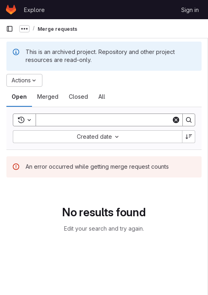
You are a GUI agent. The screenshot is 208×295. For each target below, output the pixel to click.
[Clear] (176, 120)
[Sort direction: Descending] (188, 136)
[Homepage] (11, 9)
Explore (34, 9)
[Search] (105, 120)
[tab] (19, 97)
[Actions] (24, 80)
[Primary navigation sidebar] (9, 28)
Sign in (190, 9)
